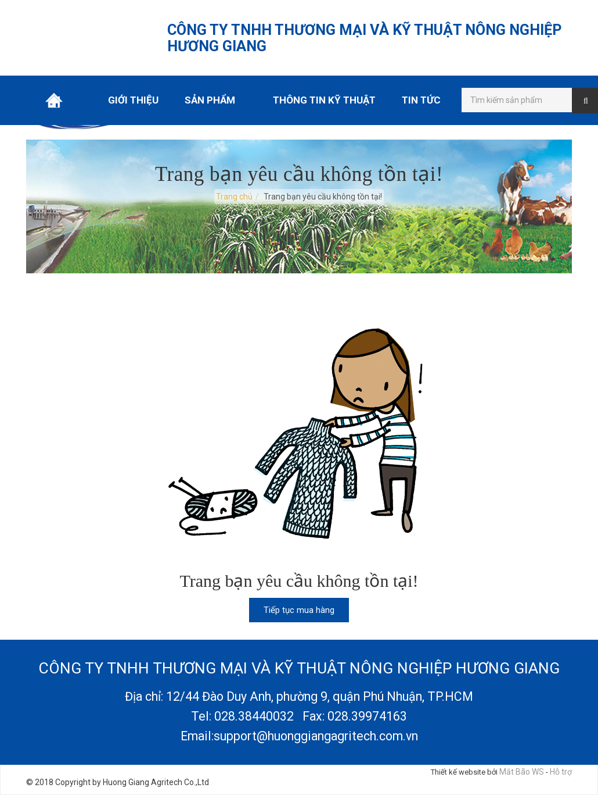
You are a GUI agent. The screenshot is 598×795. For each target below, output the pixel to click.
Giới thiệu (133, 100)
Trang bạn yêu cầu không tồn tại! (323, 196)
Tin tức (421, 100)
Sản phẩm (210, 100)
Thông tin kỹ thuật (324, 100)
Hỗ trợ (561, 771)
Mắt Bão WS (521, 771)
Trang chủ (54, 100)
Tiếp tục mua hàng (299, 610)
